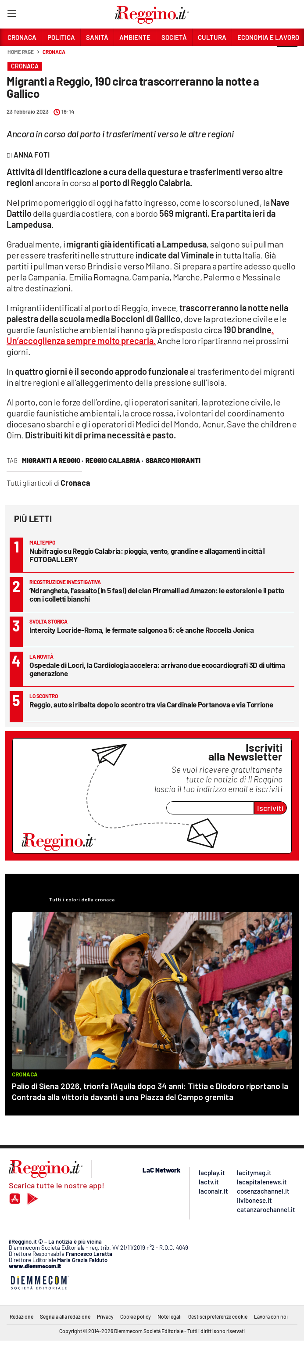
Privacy (105, 1316)
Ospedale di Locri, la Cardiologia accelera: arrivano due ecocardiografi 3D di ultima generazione (157, 669)
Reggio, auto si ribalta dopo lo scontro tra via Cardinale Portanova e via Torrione (151, 704)
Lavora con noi (271, 1316)
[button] (287, 56)
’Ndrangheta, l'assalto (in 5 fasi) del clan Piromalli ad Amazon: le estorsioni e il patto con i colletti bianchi (156, 594)
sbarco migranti (173, 460)
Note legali (169, 1316)
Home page (20, 52)
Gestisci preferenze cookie (217, 1316)
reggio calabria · (114, 460)
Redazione (21, 1316)
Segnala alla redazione (65, 1316)
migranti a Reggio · (52, 460)
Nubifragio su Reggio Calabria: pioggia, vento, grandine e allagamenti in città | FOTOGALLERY (147, 554)
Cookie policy (135, 1316)
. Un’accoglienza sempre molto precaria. (140, 335)
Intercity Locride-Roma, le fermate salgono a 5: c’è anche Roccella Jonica (141, 629)
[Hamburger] (12, 15)
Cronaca (54, 52)
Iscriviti (270, 808)
